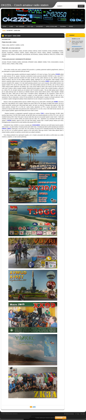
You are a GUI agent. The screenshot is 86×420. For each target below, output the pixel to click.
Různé (71, 26)
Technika (63, 26)
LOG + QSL (30, 26)
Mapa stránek (70, 413)
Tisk (83, 413)
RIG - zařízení (20, 26)
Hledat (81, 6)
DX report (39, 26)
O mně (11, 26)
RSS (78, 413)
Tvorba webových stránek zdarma (44, 418)
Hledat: (59, 6)
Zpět (34, 407)
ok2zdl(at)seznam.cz (77, 46)
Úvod (4, 26)
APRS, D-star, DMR (51, 26)
